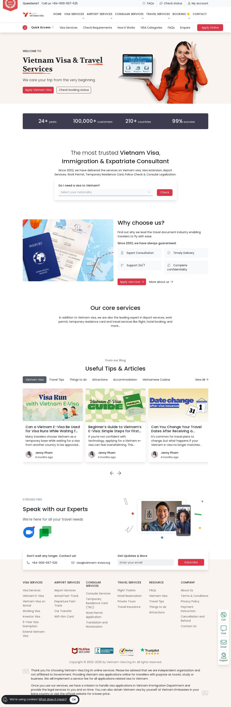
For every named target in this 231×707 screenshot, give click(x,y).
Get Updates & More (132, 556)
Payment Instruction (188, 609)
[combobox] (105, 192)
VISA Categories (151, 28)
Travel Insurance (129, 607)
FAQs (148, 3)
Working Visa (31, 611)
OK (74, 699)
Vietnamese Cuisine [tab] (156, 380)
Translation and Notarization (96, 624)
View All (201, 380)
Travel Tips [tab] (56, 380)
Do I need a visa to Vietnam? (79, 185)
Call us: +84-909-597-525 (60, 3)
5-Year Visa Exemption (31, 624)
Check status (171, 3)
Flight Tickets (127, 590)
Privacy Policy (190, 601)
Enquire (185, 28)
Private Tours (127, 601)
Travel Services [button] (158, 14)
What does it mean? (53, 699)
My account (198, 3)
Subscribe (191, 562)
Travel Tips (156, 601)
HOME (57, 14)
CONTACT (200, 14)
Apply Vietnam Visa (38, 90)
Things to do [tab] (78, 380)
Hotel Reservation (130, 596)
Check (164, 192)
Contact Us (188, 626)
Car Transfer (63, 611)
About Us (187, 590)
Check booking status (74, 90)
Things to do (157, 607)
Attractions (157, 612)
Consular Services (98, 593)
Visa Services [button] (74, 14)
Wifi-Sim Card (64, 617)
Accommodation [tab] (125, 380)
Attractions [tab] (100, 380)
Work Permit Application (94, 615)
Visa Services (68, 27)
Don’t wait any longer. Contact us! (51, 556)
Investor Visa (31, 617)
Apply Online (210, 28)
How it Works (126, 28)
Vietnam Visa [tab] (34, 380)
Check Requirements (97, 28)
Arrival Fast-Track (66, 596)
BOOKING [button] (181, 14)
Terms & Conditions (194, 596)
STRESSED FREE (32, 499)
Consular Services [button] (129, 14)
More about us (161, 282)
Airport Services (65, 590)
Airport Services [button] (99, 14)
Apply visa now (132, 282)
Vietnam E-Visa (33, 596)
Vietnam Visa (158, 596)
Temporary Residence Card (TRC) (97, 603)
